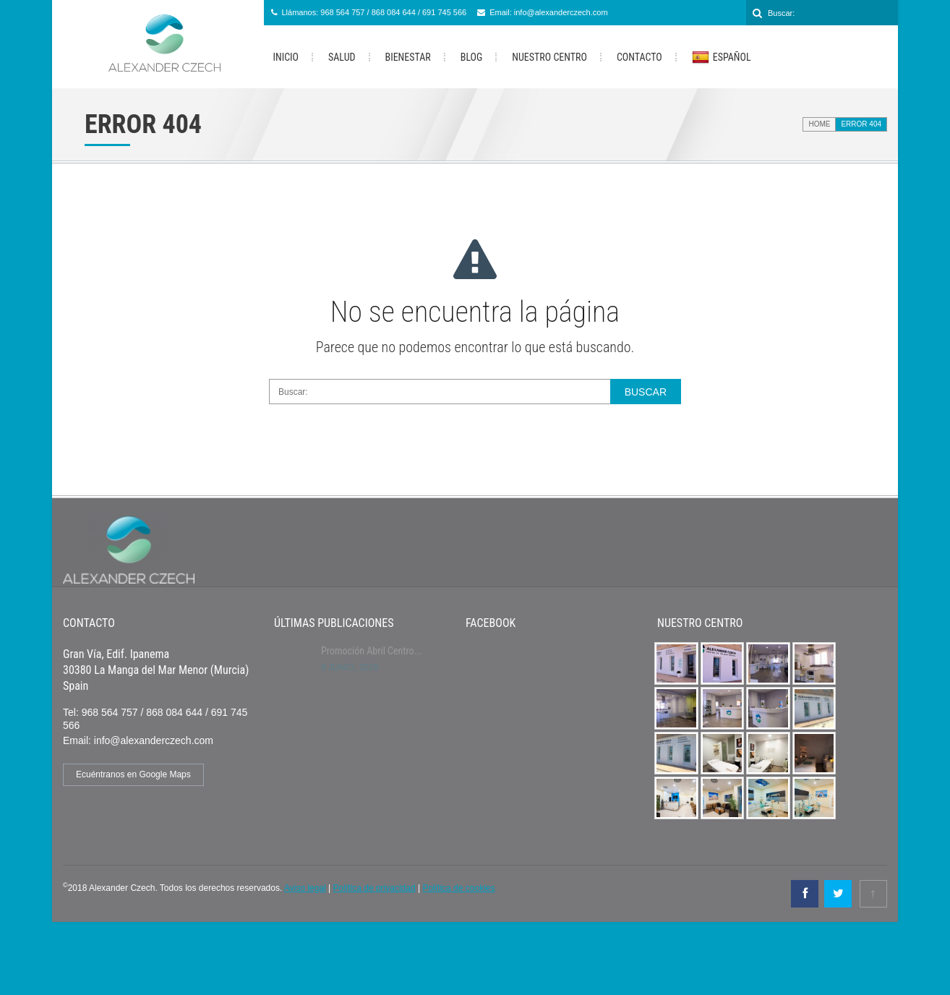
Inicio (286, 57)
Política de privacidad (374, 888)
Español (721, 58)
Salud (341, 57)
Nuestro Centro (549, 57)
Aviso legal (305, 888)
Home (819, 124)
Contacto (639, 57)
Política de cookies (458, 888)
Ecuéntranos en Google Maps (133, 774)
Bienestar (408, 57)
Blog (472, 57)
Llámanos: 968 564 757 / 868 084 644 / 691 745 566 (374, 12)
